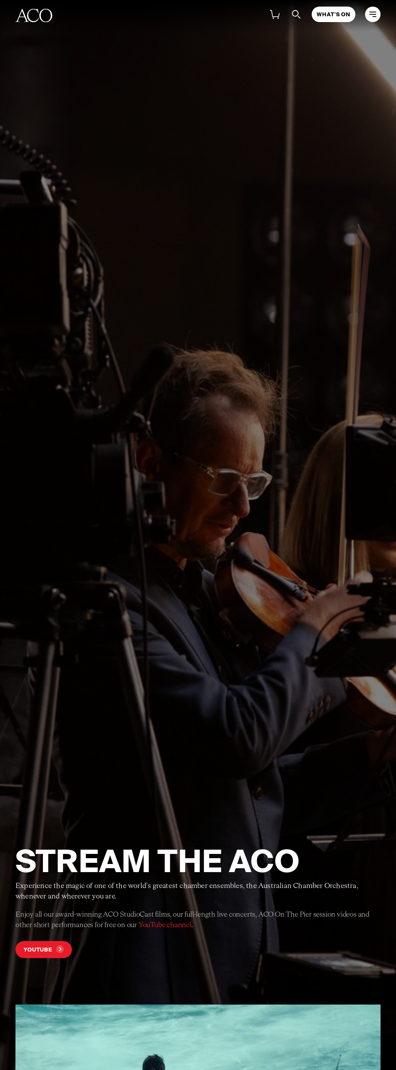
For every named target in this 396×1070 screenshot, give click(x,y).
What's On (333, 14)
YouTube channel (164, 925)
